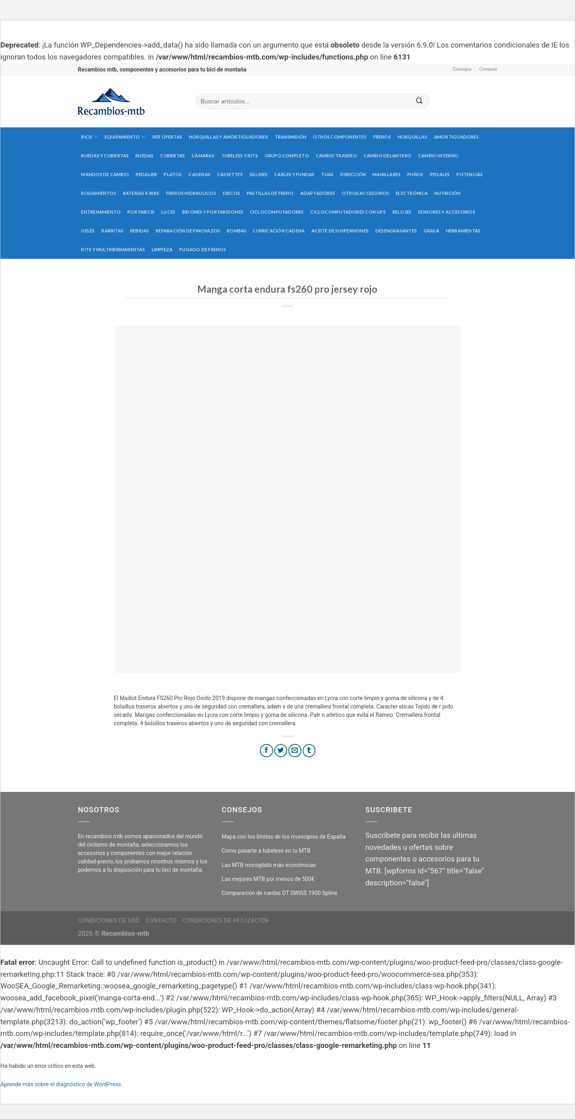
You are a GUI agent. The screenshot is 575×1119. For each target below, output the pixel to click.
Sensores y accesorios (446, 211)
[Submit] (419, 101)
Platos (173, 174)
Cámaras (203, 155)
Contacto (488, 69)
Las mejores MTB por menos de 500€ (268, 879)
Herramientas (463, 230)
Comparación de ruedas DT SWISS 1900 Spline (279, 893)
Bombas (236, 230)
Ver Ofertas (167, 136)
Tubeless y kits (239, 155)
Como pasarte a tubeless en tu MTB (266, 850)
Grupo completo (287, 155)
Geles (88, 230)
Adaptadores (317, 193)
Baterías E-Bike (141, 193)
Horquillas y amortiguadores (228, 136)
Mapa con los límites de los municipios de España (283, 836)
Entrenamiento (101, 211)
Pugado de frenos (202, 249)
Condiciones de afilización (226, 920)
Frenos (382, 136)
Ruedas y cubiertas (105, 155)
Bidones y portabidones (212, 211)
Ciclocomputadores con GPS (348, 211)
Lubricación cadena (279, 230)
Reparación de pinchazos (188, 230)
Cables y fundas (294, 174)
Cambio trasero (336, 155)
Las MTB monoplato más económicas (269, 865)
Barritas (112, 230)
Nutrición (447, 193)
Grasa (431, 230)
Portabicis (141, 211)
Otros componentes (340, 136)
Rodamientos (98, 193)
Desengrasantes (396, 230)
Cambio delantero (388, 155)
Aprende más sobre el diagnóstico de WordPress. (61, 1084)
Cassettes (230, 174)
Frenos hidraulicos (191, 193)
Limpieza (162, 249)
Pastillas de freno (270, 193)
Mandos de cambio (105, 174)
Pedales (440, 174)
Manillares (387, 174)
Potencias (469, 174)
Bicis (89, 137)
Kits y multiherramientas (113, 249)
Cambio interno (438, 155)
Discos (231, 193)
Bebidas (139, 230)
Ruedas (144, 155)
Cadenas (199, 174)
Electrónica (412, 193)
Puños (415, 174)
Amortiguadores (456, 136)
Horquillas (412, 136)
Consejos (462, 69)
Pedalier (146, 174)
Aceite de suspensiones (340, 230)
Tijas (327, 174)
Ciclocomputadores (277, 211)
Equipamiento (125, 137)
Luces (168, 211)
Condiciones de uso (108, 920)
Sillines (259, 174)
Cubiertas (172, 155)
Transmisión (290, 136)
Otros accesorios (365, 193)
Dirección (353, 174)
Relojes (402, 211)
